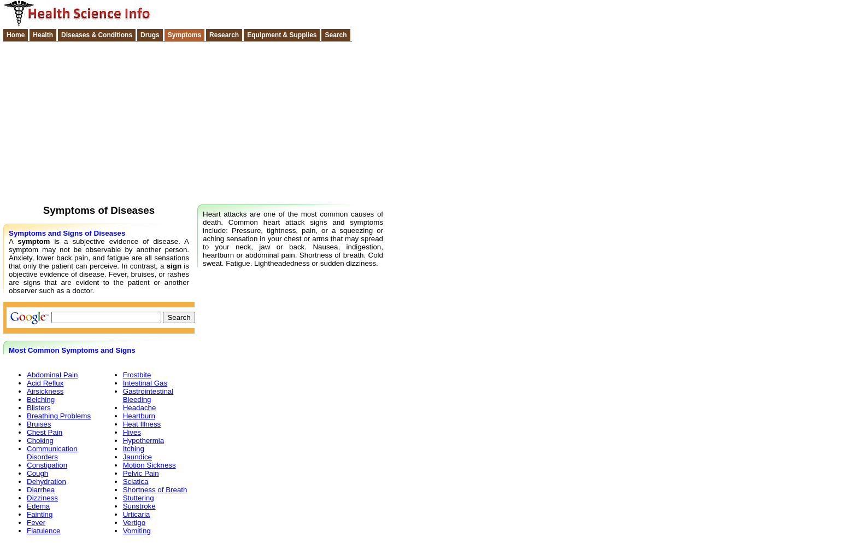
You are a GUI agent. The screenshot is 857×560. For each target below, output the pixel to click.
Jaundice (137, 457)
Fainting (39, 514)
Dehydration (46, 481)
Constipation (47, 465)
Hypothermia (144, 440)
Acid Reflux (45, 383)
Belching (41, 399)
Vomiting (137, 531)
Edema (38, 506)
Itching (133, 449)
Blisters (39, 408)
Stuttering (138, 498)
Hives (132, 432)
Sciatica (136, 481)
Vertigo (134, 522)
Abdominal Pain (52, 375)
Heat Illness (142, 424)
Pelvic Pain (141, 473)
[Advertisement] (428, 120)
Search (336, 35)
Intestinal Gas (145, 383)
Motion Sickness (149, 465)
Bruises (39, 424)
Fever (36, 522)
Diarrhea (41, 490)
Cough (37, 473)
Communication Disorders (52, 453)
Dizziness (42, 498)
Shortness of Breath (155, 490)
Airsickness (45, 391)
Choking (40, 440)
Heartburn (139, 416)
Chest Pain (44, 432)
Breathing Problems (59, 416)
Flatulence (44, 531)
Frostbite (137, 375)
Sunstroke (139, 506)
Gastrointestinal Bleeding (148, 395)
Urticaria (136, 514)
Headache (139, 408)
